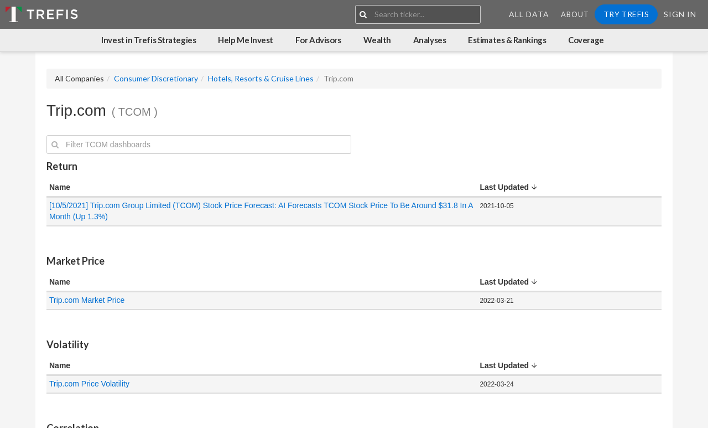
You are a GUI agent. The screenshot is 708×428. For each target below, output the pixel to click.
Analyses (429, 40)
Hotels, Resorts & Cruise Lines (261, 78)
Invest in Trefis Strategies (148, 40)
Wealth (377, 40)
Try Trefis (626, 14)
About (575, 14)
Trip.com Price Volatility (89, 383)
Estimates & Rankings (507, 40)
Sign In (680, 14)
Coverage (585, 40)
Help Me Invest (245, 40)
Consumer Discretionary (156, 78)
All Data (529, 14)
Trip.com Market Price (86, 300)
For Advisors (318, 40)
